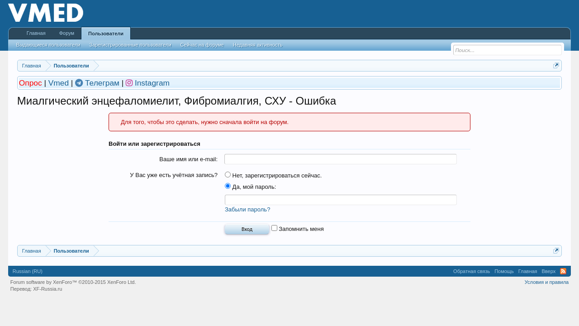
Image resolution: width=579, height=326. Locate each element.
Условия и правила (547, 282)
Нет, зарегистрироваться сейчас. (273, 175)
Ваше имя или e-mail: (188, 159)
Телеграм (103, 82)
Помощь (504, 271)
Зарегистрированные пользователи (130, 45)
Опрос (31, 82)
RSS (563, 271)
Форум (66, 33)
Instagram (152, 82)
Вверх (549, 271)
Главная (36, 33)
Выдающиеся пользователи (48, 45)
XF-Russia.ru (47, 289)
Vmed (58, 82)
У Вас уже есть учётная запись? (174, 175)
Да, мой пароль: (250, 186)
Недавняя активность (258, 45)
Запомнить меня (297, 228)
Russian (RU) (28, 271)
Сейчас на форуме (202, 45)
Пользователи (105, 33)
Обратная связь (471, 271)
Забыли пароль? (247, 209)
